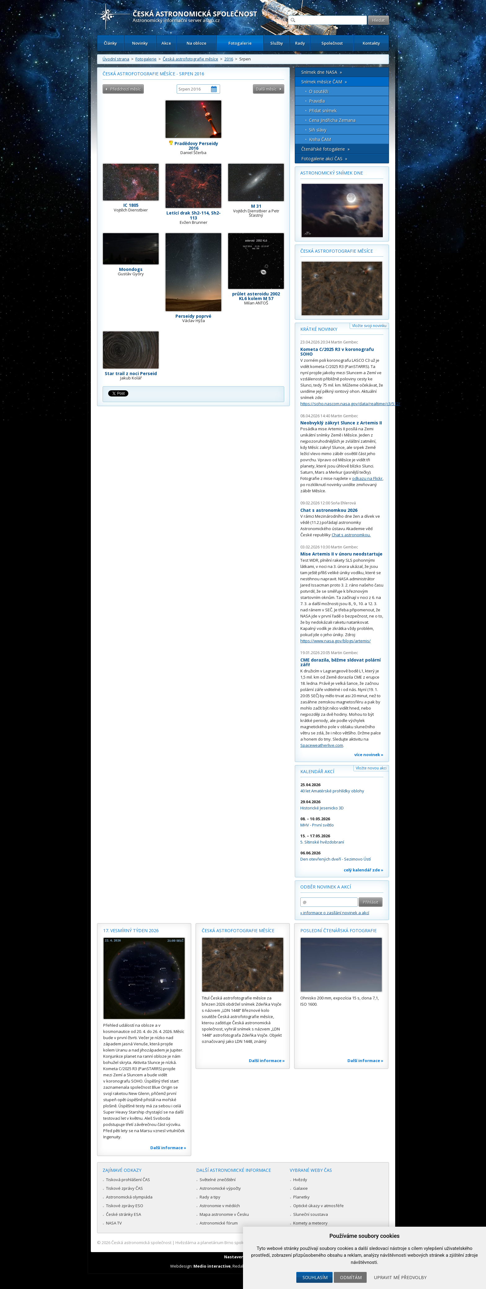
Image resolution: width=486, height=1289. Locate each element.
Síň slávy (317, 130)
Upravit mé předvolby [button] (400, 1277)
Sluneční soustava (310, 1214)
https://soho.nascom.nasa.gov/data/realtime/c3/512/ (350, 403)
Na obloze (196, 43)
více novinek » (368, 754)
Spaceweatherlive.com (321, 745)
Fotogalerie (240, 43)
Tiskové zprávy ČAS (124, 1188)
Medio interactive (212, 1266)
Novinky (140, 43)
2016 (228, 59)
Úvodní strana (116, 59)
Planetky (301, 1197)
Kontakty (371, 43)
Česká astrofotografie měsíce (190, 59)
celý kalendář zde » (363, 870)
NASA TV (114, 1223)
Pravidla (317, 101)
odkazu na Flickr (367, 478)
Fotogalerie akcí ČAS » (324, 159)
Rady (300, 43)
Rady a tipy (210, 1197)
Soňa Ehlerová (343, 503)
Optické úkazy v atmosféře (318, 1205)
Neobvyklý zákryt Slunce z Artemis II (341, 423)
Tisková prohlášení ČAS (128, 1179)
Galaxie (300, 1188)
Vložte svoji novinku (369, 325)
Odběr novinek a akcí (325, 887)
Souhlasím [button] (315, 1277)
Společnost (332, 43)
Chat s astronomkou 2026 (328, 510)
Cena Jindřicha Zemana (332, 120)
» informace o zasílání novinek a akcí (334, 912)
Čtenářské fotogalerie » (325, 149)
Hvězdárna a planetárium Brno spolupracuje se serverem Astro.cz (237, 1242)
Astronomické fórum (219, 1223)
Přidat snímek (323, 110)
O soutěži (318, 91)
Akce (166, 43)
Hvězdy (300, 1179)
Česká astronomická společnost (141, 1242)
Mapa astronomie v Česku (224, 1214)
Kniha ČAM (320, 139)
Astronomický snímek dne (331, 173)
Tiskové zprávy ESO (124, 1205)
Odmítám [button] (351, 1277)
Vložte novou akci (371, 768)
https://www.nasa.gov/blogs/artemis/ (335, 641)
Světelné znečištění (218, 1179)
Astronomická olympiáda (129, 1197)
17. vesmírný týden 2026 (131, 930)
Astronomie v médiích (220, 1205)
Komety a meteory (310, 1223)
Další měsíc (266, 89)
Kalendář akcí (317, 771)
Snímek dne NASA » (321, 72)
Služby (276, 43)
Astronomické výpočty (220, 1188)
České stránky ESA (123, 1214)
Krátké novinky (318, 329)
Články (110, 43)
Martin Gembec (344, 342)
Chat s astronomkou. (351, 535)
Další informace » (168, 1147)
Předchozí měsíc (125, 89)
